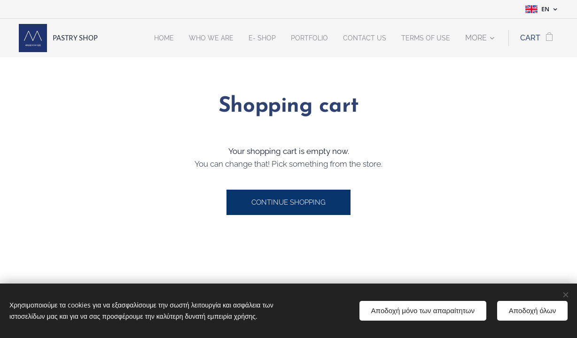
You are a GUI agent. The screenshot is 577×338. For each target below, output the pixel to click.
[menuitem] (142, 38)
